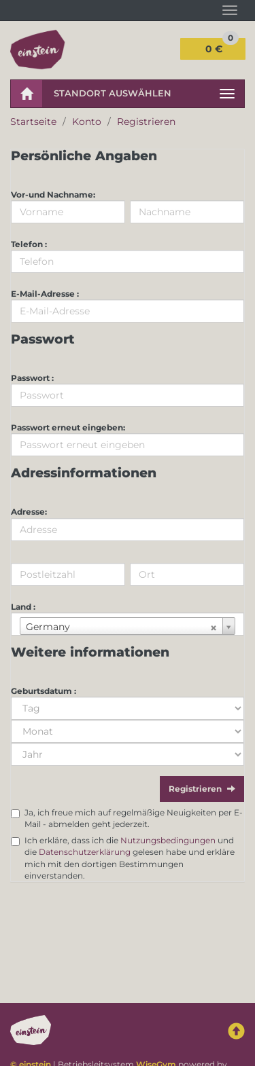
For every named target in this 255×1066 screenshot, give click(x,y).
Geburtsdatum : (43, 691)
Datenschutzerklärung (85, 852)
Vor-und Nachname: (53, 194)
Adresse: (29, 512)
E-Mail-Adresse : (45, 294)
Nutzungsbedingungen (168, 840)
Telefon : (29, 244)
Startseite (33, 121)
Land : (23, 607)
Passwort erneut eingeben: (68, 427)
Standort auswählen (112, 93)
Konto (86, 121)
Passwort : (32, 378)
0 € (222, 46)
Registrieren (146, 121)
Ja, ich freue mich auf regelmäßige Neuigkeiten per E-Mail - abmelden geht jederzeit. (133, 818)
